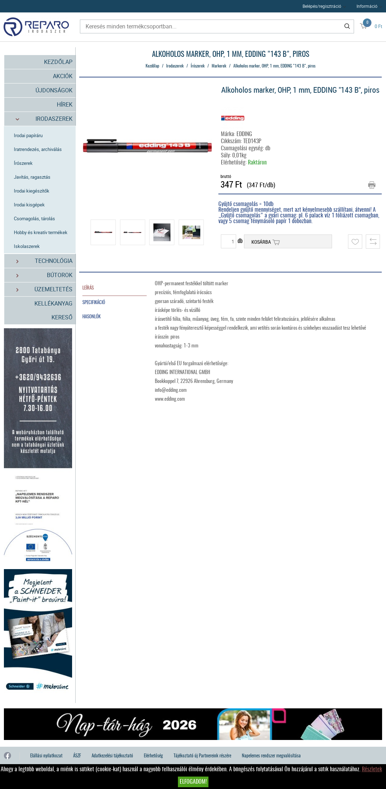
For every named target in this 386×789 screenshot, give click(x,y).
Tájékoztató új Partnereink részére (202, 756)
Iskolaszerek (27, 246)
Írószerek (23, 163)
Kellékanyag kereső (53, 310)
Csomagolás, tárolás (34, 218)
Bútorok (40, 275)
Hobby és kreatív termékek (40, 232)
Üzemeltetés (40, 289)
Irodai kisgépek (29, 204)
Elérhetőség (153, 756)
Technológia (40, 261)
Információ (367, 6)
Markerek (219, 66)
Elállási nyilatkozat (46, 756)
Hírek (64, 104)
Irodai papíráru (28, 135)
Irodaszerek (40, 119)
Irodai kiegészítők (31, 191)
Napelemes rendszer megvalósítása (271, 756)
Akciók (62, 76)
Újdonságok (54, 90)
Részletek (372, 769)
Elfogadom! (193, 782)
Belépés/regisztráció (322, 6)
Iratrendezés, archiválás (38, 149)
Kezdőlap (58, 62)
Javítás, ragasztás (32, 177)
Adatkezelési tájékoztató (112, 756)
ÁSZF (77, 756)
